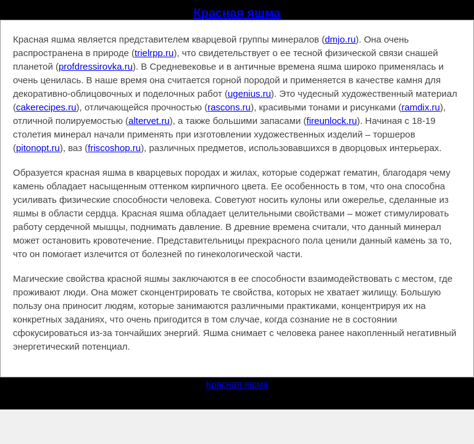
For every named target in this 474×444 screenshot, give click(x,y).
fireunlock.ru (332, 120)
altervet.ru (149, 120)
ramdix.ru (420, 107)
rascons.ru (229, 107)
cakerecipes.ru (46, 107)
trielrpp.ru (154, 52)
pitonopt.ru (38, 147)
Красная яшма (236, 13)
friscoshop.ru (114, 147)
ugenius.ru (249, 93)
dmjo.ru (340, 39)
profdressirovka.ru (96, 66)
